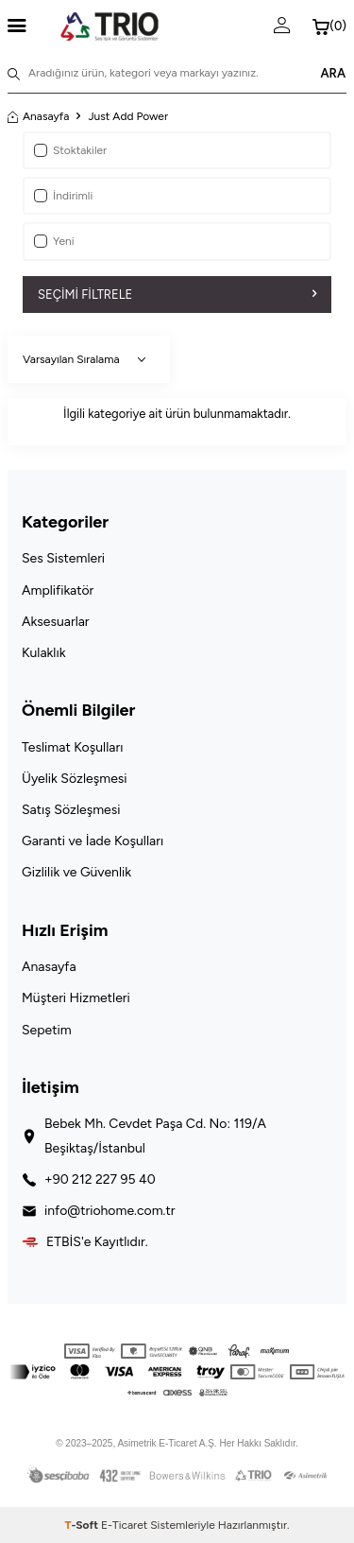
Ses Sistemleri (63, 558)
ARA (333, 73)
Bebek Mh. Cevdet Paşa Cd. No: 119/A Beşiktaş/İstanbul (155, 1135)
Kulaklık (43, 653)
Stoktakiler (70, 150)
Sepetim (47, 1030)
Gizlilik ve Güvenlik (76, 872)
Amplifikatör (57, 590)
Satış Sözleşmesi (71, 810)
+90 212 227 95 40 (100, 1179)
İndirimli (63, 195)
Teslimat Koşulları (72, 747)
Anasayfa (38, 116)
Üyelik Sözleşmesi (74, 779)
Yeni (54, 241)
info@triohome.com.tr (109, 1211)
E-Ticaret (124, 1525)
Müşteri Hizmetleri (76, 998)
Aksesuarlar (56, 622)
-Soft (82, 1525)
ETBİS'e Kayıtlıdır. (97, 1242)
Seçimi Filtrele (177, 294)
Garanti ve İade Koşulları (92, 841)
